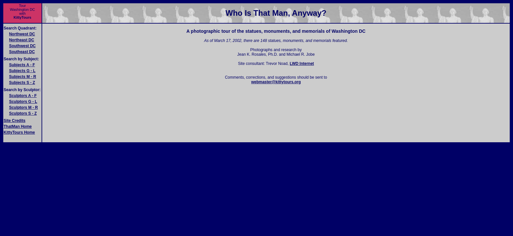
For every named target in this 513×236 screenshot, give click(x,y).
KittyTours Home (19, 132)
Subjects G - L (22, 71)
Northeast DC (21, 40)
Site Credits (15, 120)
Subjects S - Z (22, 82)
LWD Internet (302, 63)
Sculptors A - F (23, 95)
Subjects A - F (22, 65)
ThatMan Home (18, 126)
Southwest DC (22, 46)
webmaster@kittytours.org (276, 82)
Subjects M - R (22, 76)
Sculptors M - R (23, 107)
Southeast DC (22, 51)
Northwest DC (22, 34)
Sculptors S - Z (23, 113)
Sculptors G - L (23, 101)
